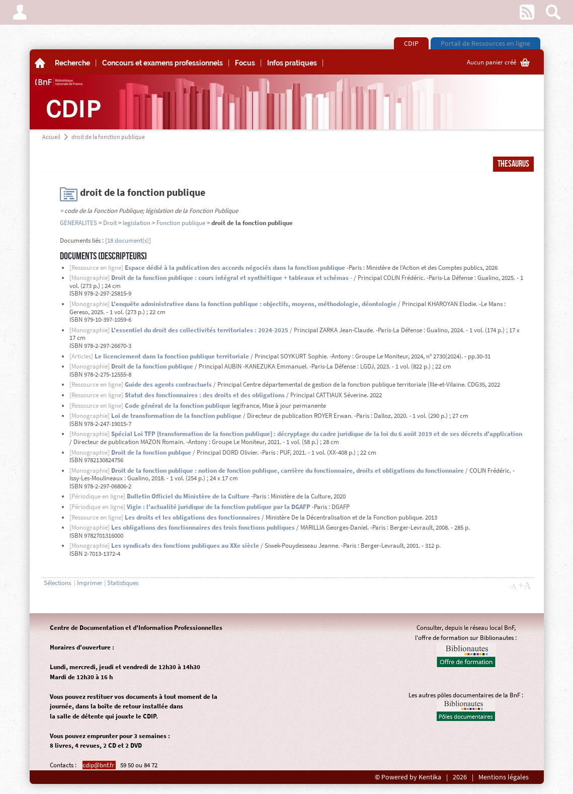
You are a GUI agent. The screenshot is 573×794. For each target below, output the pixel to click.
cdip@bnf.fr (99, 765)
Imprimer (90, 583)
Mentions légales (503, 777)
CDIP (411, 43)
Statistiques (122, 583)
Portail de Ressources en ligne (485, 43)
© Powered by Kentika (408, 777)
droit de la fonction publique (108, 136)
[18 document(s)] (128, 240)
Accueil (51, 136)
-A (513, 587)
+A (524, 585)
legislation (136, 223)
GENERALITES (78, 223)
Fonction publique (180, 223)
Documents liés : (82, 240)
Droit (110, 223)
